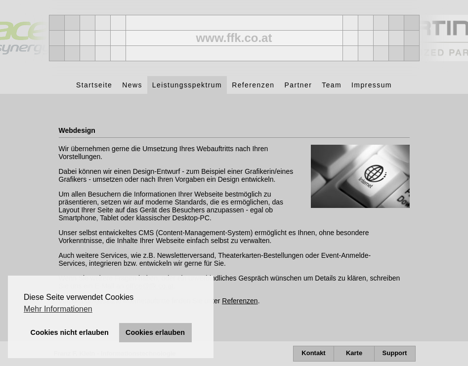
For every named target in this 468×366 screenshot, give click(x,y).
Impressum (371, 85)
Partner (298, 85)
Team (331, 85)
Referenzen (239, 301)
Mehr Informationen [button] (58, 309)
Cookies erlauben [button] (155, 332)
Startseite (94, 85)
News (132, 85)
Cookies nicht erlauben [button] (70, 332)
